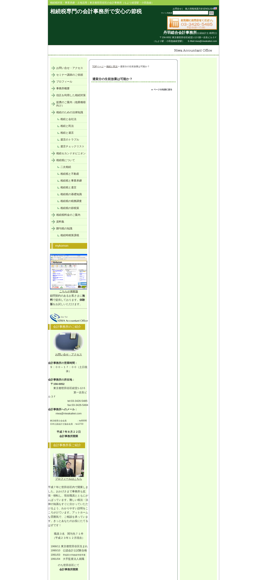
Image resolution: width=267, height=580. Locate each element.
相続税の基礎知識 (71, 194)
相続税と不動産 (69, 173)
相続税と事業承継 (71, 180)
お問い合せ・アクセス (69, 68)
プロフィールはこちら (68, 477)
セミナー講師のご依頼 (69, 74)
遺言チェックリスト (72, 146)
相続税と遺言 (68, 187)
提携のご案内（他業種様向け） (71, 104)
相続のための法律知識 (69, 112)
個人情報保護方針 (193, 8)
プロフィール (64, 81)
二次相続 (65, 167)
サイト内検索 (166, 13)
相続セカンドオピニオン (71, 153)
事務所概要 (63, 88)
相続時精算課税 (69, 235)
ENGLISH (210, 8)
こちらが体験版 (70, 290)
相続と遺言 (67, 132)
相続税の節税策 (69, 208)
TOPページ (98, 66)
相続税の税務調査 (71, 201)
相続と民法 (112, 66)
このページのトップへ (163, 90)
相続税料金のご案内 (68, 214)
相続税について (65, 160)
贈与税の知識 (64, 228)
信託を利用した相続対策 (71, 95)
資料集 (60, 221)
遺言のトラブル (69, 139)
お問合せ (177, 8)
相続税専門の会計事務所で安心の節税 (96, 11)
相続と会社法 (68, 119)
